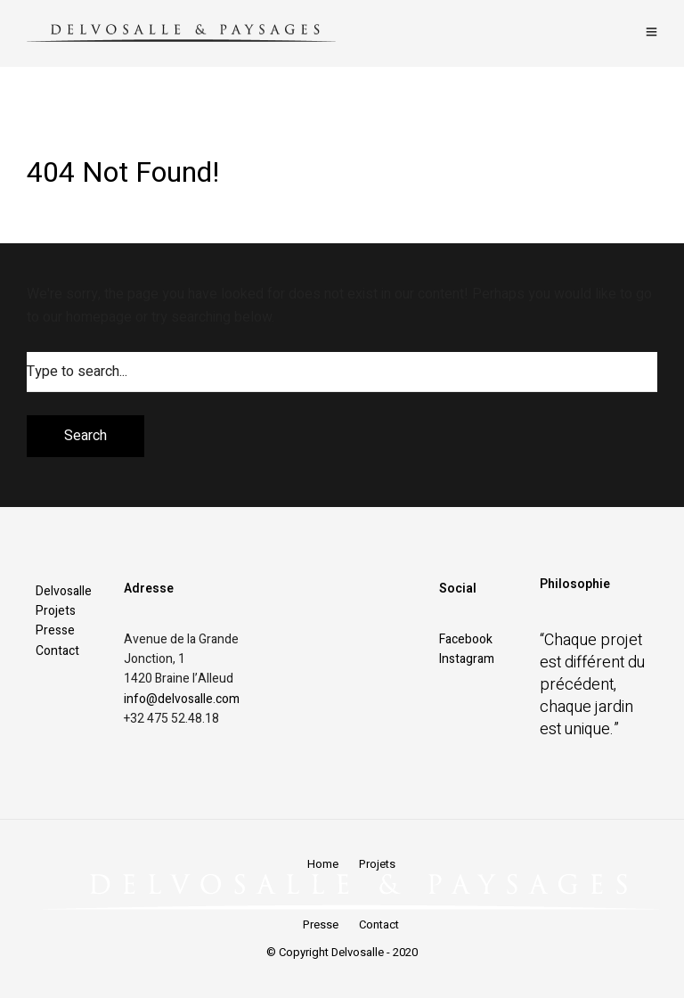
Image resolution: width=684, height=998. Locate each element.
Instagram (466, 659)
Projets (56, 610)
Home (322, 863)
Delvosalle (64, 591)
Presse (55, 630)
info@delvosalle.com (182, 699)
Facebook (466, 639)
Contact (57, 651)
